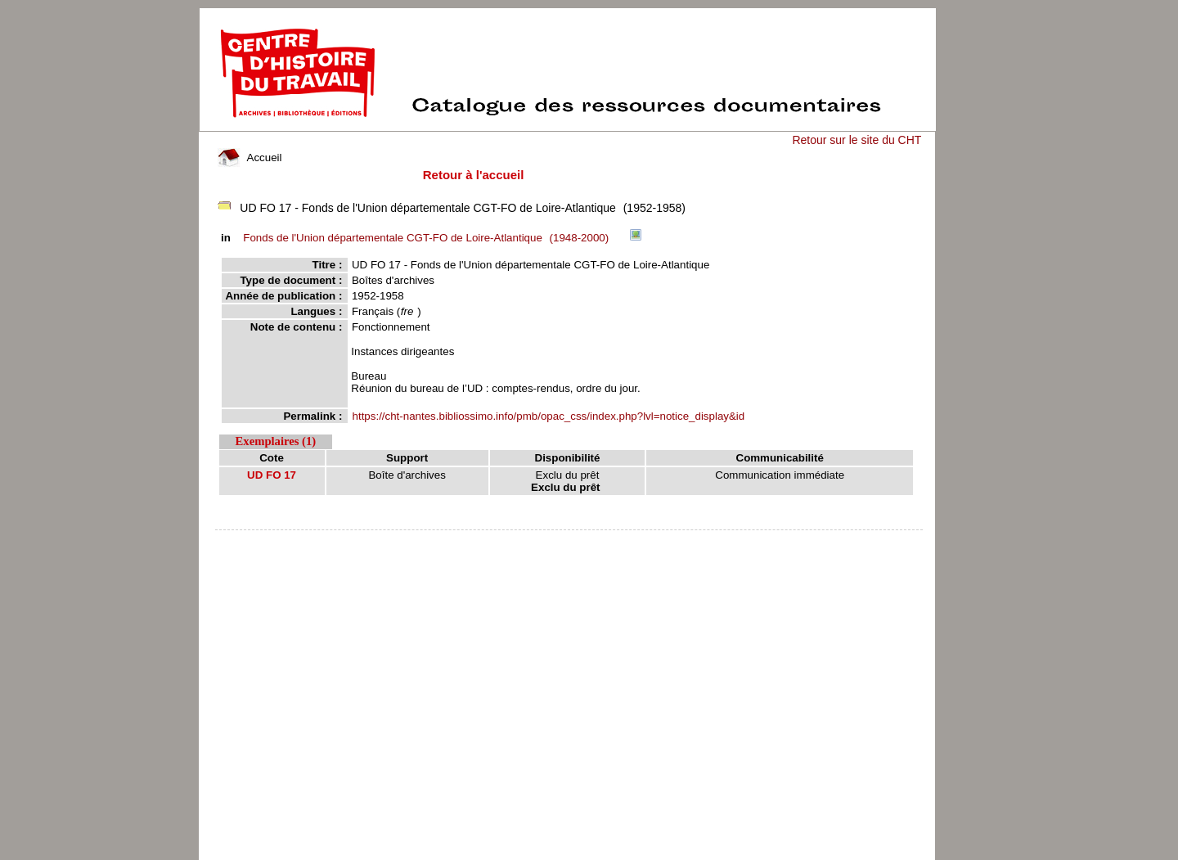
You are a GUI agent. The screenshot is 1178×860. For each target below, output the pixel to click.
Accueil (249, 157)
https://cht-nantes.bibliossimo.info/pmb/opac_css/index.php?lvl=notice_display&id (549, 416)
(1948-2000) (429, 238)
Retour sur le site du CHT (856, 139)
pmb (569, 540)
